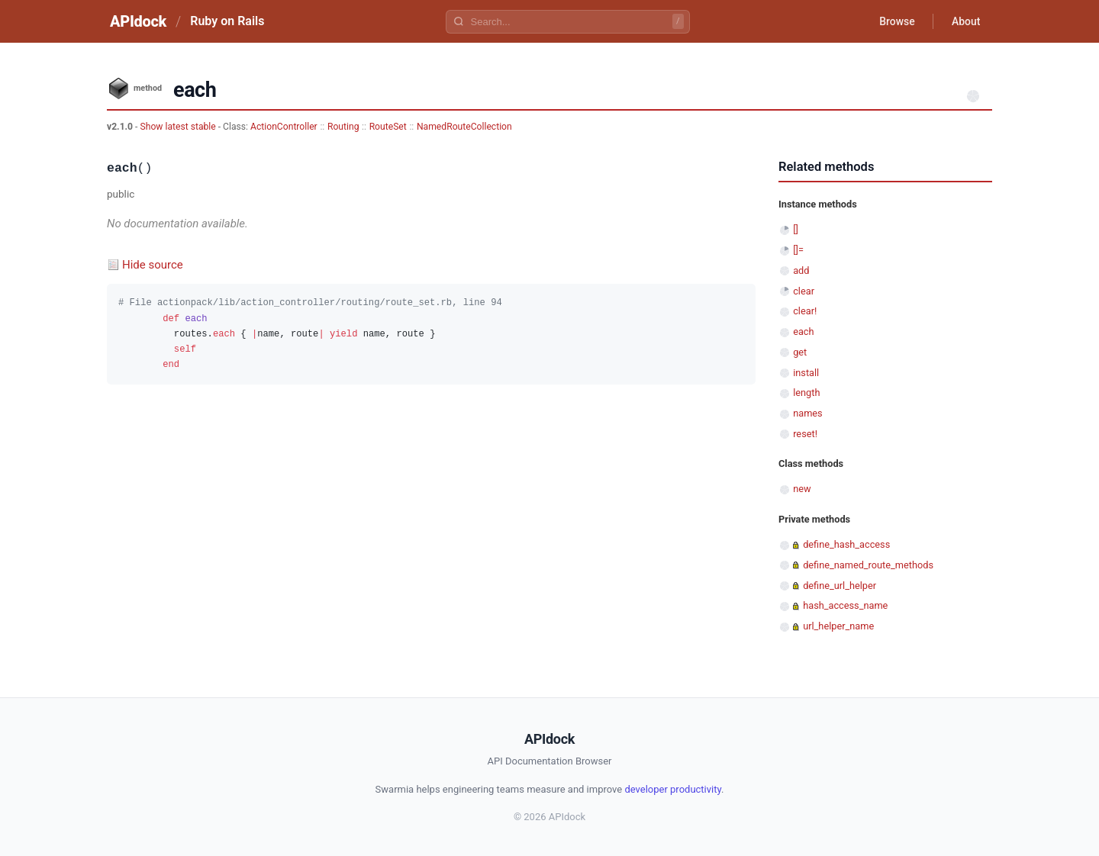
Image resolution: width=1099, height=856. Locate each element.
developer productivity (672, 789)
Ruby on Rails (227, 21)
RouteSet (388, 126)
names (808, 413)
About (965, 21)
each (803, 331)
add (801, 270)
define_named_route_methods (868, 565)
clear (803, 291)
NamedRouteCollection (464, 126)
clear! (805, 311)
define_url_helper (839, 585)
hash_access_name (845, 605)
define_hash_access (846, 544)
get (800, 352)
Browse (896, 21)
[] (795, 229)
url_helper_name (838, 626)
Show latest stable (179, 126)
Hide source (152, 265)
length (806, 392)
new (802, 488)
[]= (798, 250)
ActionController (283, 126)
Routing (343, 126)
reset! (805, 433)
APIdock (138, 21)
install (806, 372)
